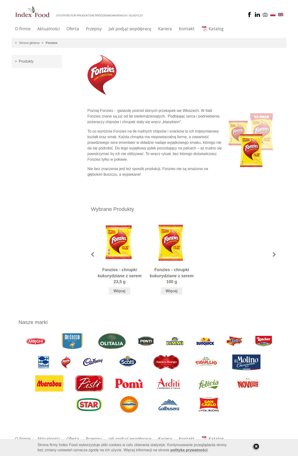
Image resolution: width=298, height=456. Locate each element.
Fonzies (52, 43)
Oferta (73, 28)
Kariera (165, 28)
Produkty (26, 61)
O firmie (23, 28)
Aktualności (48, 28)
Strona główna (29, 43)
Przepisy (94, 28)
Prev (92, 254)
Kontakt (187, 28)
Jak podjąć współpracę (130, 28)
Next (274, 254)
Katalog (216, 28)
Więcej (120, 291)
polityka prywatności (189, 450)
